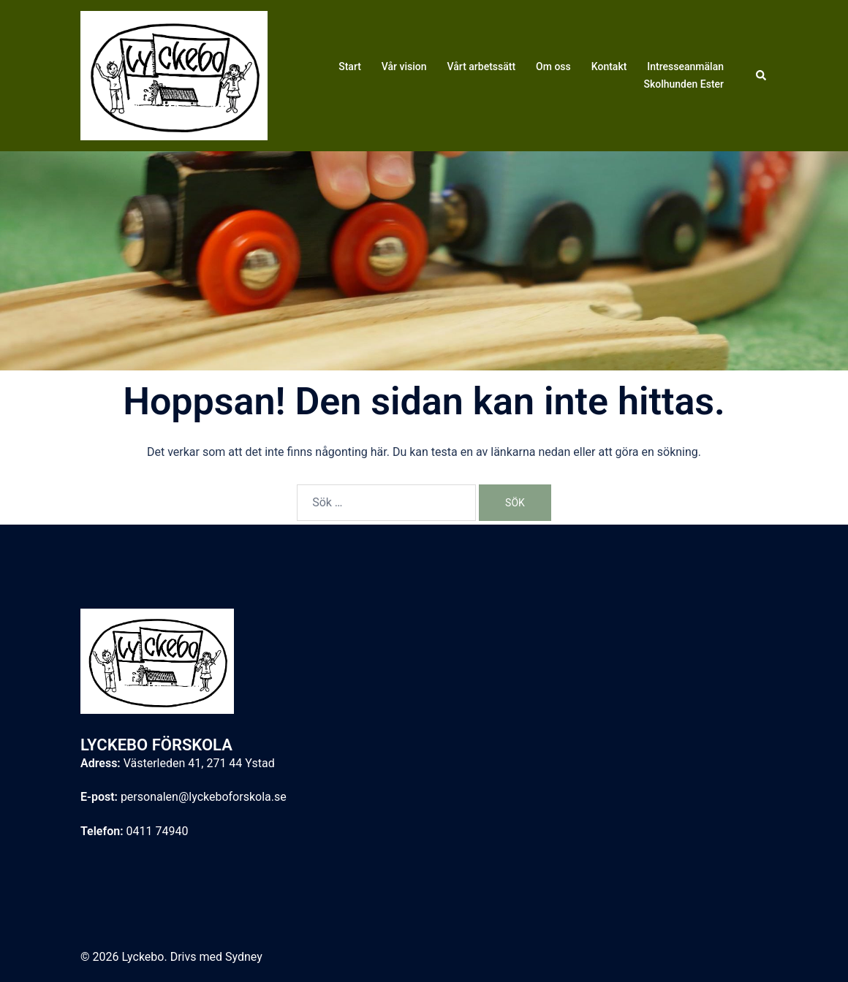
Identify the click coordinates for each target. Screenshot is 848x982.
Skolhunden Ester (683, 84)
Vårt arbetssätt (481, 66)
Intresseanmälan (685, 66)
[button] (762, 75)
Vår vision (404, 66)
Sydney (243, 957)
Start (349, 66)
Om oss (553, 66)
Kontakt (609, 66)
